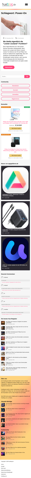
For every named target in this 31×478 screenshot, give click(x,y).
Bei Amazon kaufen (16, 128)
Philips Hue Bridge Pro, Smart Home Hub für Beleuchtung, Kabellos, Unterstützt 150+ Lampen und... (15, 150)
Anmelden (15, 94)
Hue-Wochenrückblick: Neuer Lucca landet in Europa (17, 423)
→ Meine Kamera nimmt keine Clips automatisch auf (10, 290)
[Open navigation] (26, 4)
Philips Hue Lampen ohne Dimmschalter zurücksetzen (17, 337)
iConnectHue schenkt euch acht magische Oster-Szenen (18, 418)
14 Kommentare (20, 38)
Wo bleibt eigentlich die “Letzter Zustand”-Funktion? (15, 43)
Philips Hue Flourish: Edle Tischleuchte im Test (16, 432)
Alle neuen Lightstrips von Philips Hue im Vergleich (16, 342)
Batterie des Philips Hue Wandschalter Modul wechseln (17, 352)
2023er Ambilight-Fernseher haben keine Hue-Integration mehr (18, 348)
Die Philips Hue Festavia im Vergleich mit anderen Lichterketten (16, 322)
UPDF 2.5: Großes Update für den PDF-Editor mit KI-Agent (14, 266)
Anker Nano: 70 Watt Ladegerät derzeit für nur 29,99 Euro (14, 230)
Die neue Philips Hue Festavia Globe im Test (15, 452)
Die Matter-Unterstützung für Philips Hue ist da (15, 331)
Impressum (3, 474)
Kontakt (15, 90)
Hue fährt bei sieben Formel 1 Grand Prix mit (15, 408)
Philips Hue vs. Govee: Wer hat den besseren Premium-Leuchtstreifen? (17, 443)
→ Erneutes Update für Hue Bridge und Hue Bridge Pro (11, 314)
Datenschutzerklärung (5, 470)
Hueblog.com (4, 397)
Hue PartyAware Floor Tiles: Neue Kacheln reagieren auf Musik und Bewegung (18, 414)
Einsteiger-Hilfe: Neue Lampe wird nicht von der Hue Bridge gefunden (17, 327)
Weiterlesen (8, 67)
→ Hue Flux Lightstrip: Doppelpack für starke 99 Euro (11, 282)
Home (2, 464)
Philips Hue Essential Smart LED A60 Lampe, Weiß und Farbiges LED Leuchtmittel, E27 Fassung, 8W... (15, 122)
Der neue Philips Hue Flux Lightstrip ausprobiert (16, 447)
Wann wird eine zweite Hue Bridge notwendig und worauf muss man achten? (16, 368)
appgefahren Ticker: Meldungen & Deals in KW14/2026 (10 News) (13, 195)
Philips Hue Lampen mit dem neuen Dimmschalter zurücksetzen (16, 363)
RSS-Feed (3, 468)
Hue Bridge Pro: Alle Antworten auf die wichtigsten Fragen (16, 358)
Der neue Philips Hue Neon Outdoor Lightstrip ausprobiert (15, 437)
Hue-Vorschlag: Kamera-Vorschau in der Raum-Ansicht (17, 403)
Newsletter (15, 86)
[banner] (8, 4)
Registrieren (15, 99)
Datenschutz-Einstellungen (6, 472)
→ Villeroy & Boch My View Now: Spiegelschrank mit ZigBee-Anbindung (14, 298)
